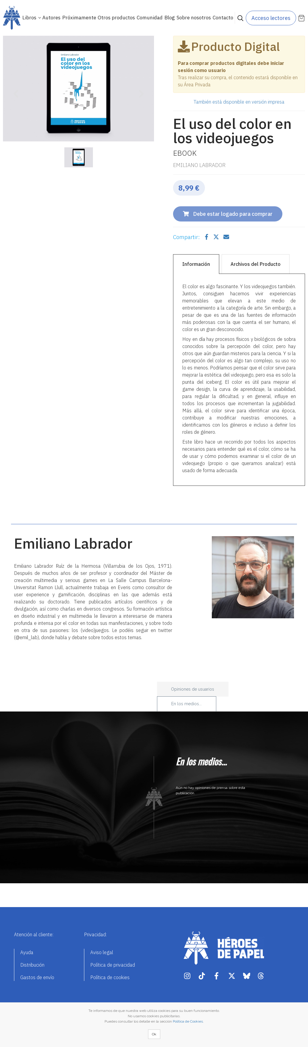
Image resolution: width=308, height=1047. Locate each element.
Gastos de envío (37, 977)
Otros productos (116, 17)
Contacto (223, 17)
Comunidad (150, 17)
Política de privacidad (112, 965)
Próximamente (79, 17)
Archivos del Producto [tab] (256, 264)
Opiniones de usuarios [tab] (192, 689)
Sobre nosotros (194, 17)
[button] (14, 90)
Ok (154, 1034)
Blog (169, 17)
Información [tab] (196, 264)
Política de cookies (110, 977)
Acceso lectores (270, 18)
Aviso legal (101, 952)
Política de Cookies (188, 1021)
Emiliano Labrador (199, 165)
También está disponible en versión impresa (239, 102)
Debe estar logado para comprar (228, 213)
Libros (30, 17)
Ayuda (26, 952)
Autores (51, 17)
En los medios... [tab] (186, 703)
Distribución (32, 965)
